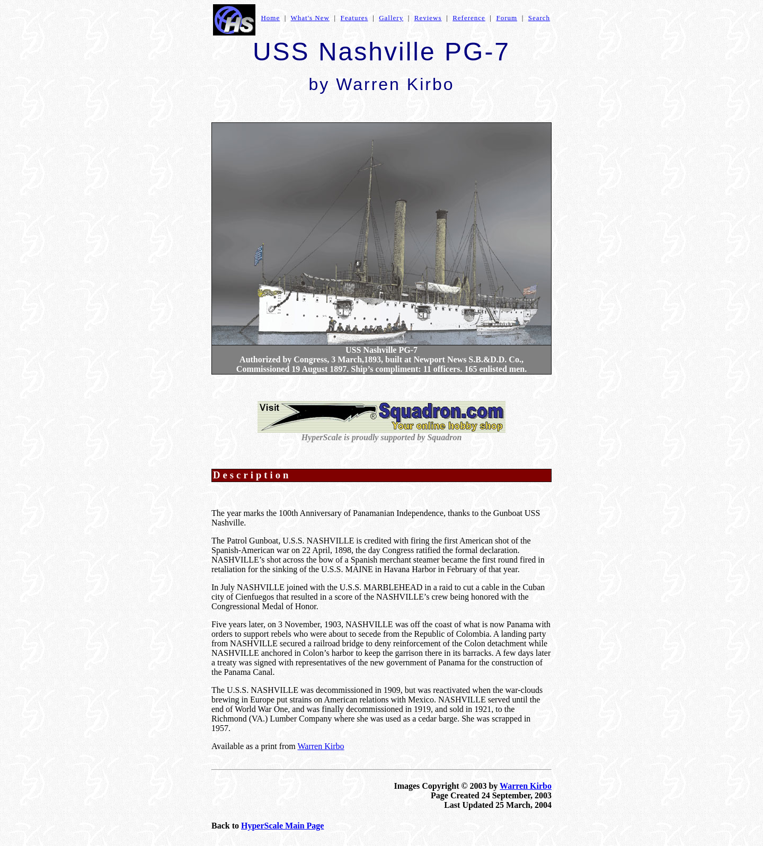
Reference (469, 18)
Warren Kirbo (320, 746)
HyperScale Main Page (282, 825)
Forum (506, 18)
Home (270, 18)
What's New (310, 18)
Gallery (391, 18)
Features (354, 18)
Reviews (428, 18)
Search (539, 18)
